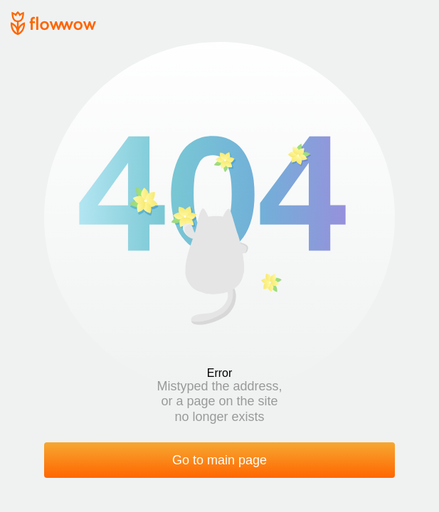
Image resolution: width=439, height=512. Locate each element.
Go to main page (219, 460)
